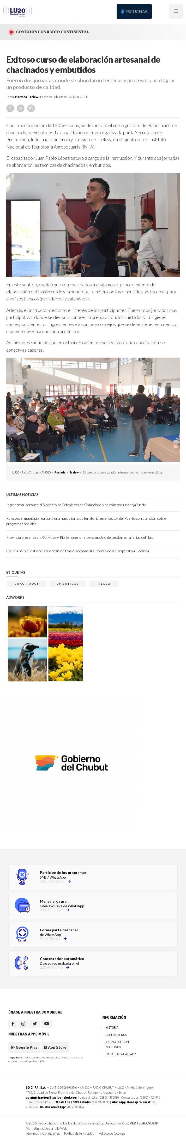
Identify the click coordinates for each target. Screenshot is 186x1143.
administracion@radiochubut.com (51, 1097)
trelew (103, 583)
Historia (112, 1027)
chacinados (27, 583)
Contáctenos (116, 1035)
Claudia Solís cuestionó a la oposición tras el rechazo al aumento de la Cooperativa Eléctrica (77, 551)
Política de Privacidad (79, 1133)
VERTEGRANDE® (144, 1123)
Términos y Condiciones (43, 1133)
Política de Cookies (112, 1133)
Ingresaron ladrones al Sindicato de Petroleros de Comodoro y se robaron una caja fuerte (76, 504)
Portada (21, 97)
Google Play (24, 1047)
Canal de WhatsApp (121, 1054)
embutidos (68, 583)
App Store (55, 1047)
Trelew (33, 97)
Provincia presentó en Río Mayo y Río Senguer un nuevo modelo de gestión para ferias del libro (80, 537)
